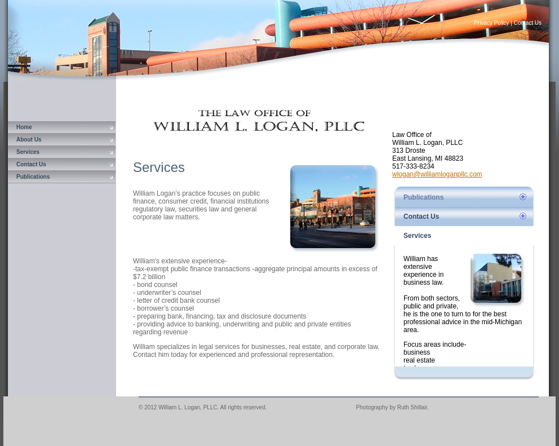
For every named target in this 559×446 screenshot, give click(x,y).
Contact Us (528, 23)
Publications (33, 177)
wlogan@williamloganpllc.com (437, 174)
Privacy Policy (491, 23)
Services (27, 152)
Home (24, 127)
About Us (28, 139)
